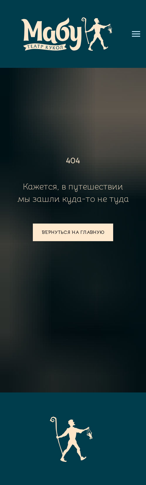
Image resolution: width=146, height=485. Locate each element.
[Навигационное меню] (136, 34)
